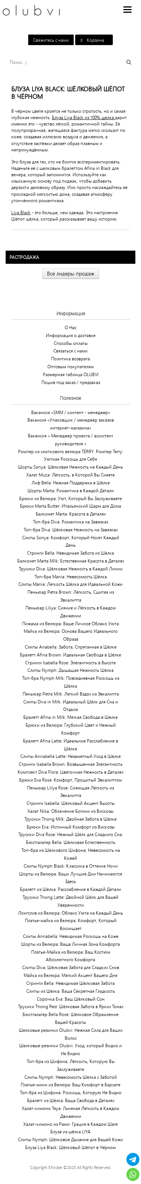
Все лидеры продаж (70, 273)
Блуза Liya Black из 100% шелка (83, 117)
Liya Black (20, 212)
